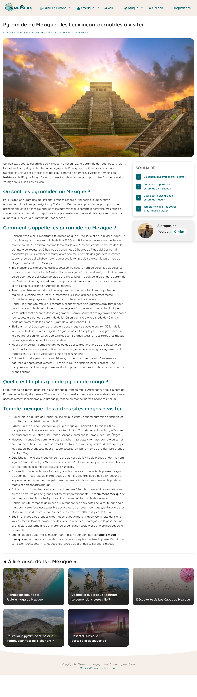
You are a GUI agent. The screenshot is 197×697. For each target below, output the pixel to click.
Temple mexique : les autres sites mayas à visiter (160, 208)
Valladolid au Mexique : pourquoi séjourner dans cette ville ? (94, 597)
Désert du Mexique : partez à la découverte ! (88, 638)
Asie (112, 7)
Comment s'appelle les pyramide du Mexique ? (157, 186)
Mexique (18, 32)
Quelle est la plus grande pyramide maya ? (158, 197)
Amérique (89, 7)
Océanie (160, 7)
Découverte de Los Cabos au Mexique (163, 599)
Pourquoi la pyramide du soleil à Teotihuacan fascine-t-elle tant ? (30, 638)
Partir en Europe (57, 7)
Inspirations (182, 8)
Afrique (134, 7)
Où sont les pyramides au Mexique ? (165, 176)
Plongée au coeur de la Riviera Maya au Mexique (25, 597)
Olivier (179, 231)
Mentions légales (89, 667)
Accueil (7, 32)
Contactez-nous (108, 667)
